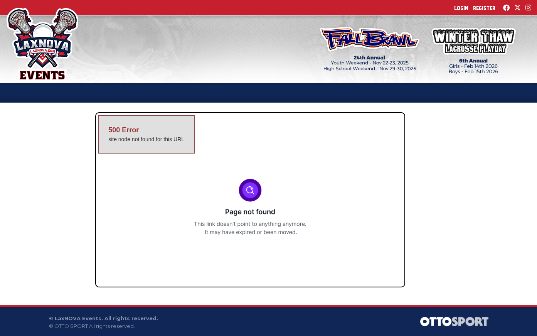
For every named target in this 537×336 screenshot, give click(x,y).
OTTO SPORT (71, 326)
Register (484, 8)
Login (461, 8)
